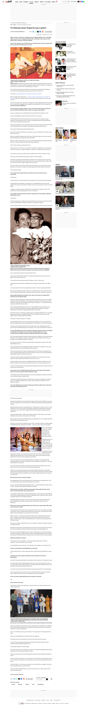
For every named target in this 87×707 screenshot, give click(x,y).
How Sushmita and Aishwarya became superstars (71, 75)
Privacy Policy (45, 703)
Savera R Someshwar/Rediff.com (18, 31)
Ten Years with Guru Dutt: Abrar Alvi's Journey (37, 96)
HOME (16, 2)
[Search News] (68, 1)
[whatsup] (84, 1)
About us (57, 703)
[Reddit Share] (42, 31)
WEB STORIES (59, 128)
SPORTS (42, 2)
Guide (33, 684)
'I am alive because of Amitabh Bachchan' (71, 45)
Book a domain (37, 700)
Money (47, 700)
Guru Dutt (13, 684)
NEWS (20, 2)
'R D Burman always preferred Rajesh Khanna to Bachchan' (71, 60)
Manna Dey (20, 684)
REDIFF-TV (54, 2)
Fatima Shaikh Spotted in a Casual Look (64, 193)
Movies (14, 24)
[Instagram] (80, 1)
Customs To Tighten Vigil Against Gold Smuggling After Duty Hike (66, 96)
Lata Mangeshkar (40, 684)
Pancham (27, 684)
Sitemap (49, 703)
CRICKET (36, 2)
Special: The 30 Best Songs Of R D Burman (71, 68)
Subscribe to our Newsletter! (41, 677)
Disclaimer (40, 703)
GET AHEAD (48, 2)
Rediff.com (29, 703)
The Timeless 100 (57, 700)
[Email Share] (33, 31)
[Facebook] (82, 1)
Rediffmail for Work (30, 700)
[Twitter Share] (38, 31)
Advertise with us (35, 703)
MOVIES (31, 2)
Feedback (53, 703)
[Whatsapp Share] (35, 31)
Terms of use (62, 703)
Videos (51, 700)
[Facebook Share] (40, 31)
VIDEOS (57, 164)
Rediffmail (43, 700)
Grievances (67, 703)
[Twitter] (78, 1)
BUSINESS (25, 2)
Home (11, 24)
